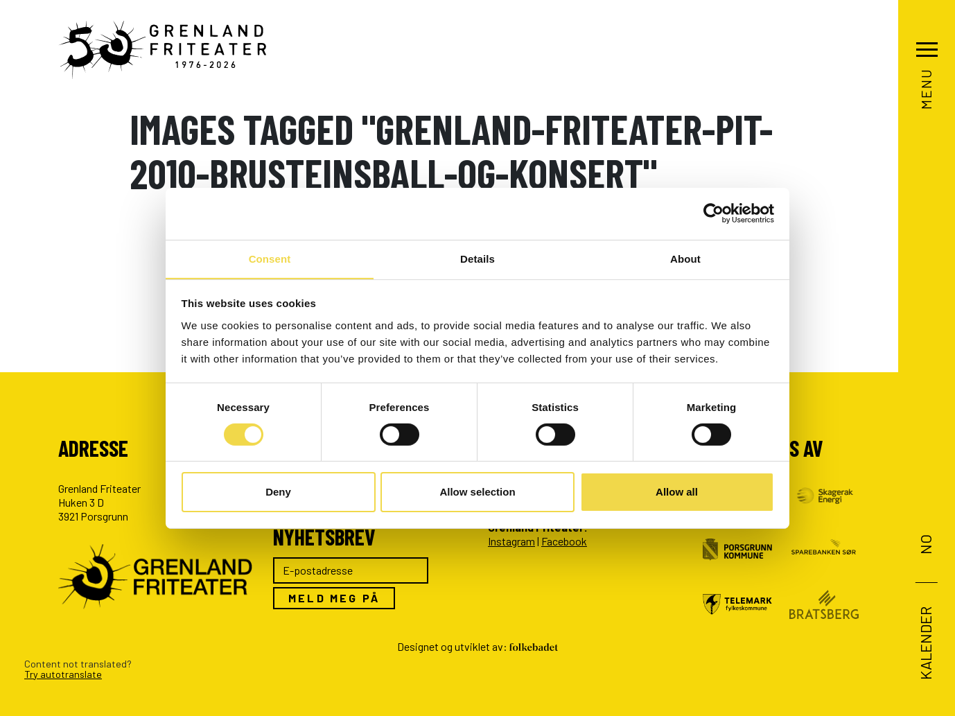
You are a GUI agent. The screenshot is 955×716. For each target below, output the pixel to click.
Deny (278, 492)
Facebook (564, 541)
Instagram (511, 541)
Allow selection (477, 492)
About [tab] (685, 258)
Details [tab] (477, 258)
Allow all (677, 492)
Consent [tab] (270, 258)
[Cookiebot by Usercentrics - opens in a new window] (713, 212)
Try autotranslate (63, 674)
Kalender (925, 643)
